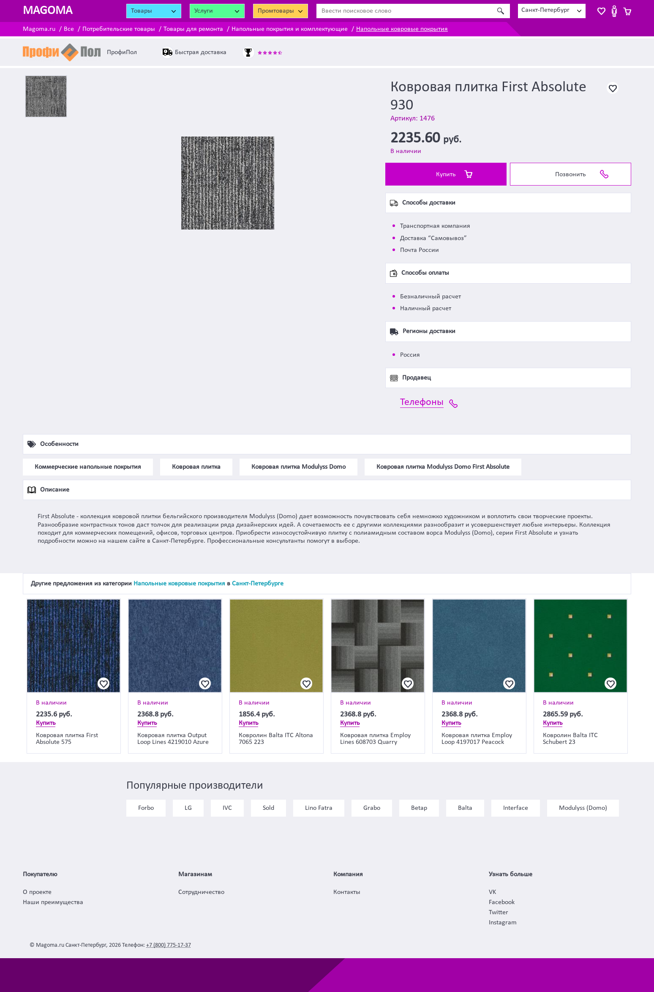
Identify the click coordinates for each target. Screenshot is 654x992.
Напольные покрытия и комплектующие (290, 29)
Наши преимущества (53, 902)
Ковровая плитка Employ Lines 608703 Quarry (375, 739)
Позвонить (570, 174)
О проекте (37, 892)
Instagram (503, 922)
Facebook (502, 902)
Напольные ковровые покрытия (402, 29)
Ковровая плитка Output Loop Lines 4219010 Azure (173, 739)
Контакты (346, 892)
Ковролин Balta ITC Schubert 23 (570, 739)
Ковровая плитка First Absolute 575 (67, 739)
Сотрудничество (201, 892)
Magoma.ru (39, 29)
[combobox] (552, 11)
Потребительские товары (118, 29)
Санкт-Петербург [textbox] (545, 10)
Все (69, 29)
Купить (446, 174)
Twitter (498, 912)
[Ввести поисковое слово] (403, 11)
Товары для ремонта (193, 29)
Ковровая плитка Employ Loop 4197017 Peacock (476, 739)
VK (492, 892)
